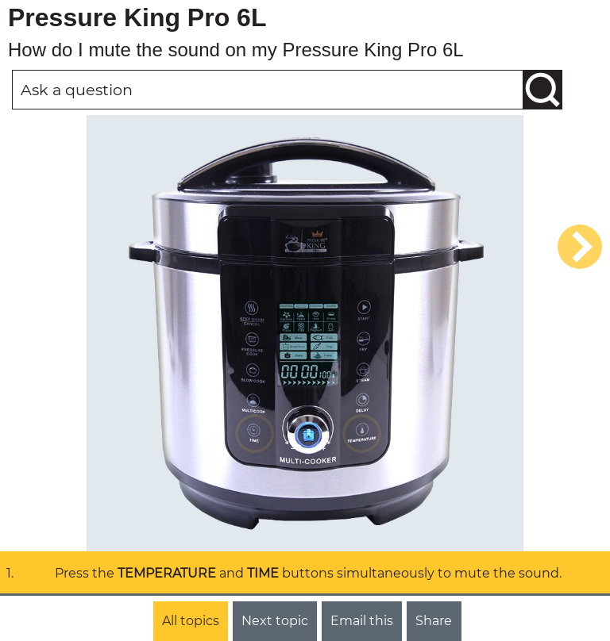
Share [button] (433, 620)
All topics (190, 620)
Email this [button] (361, 620)
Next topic (274, 620)
